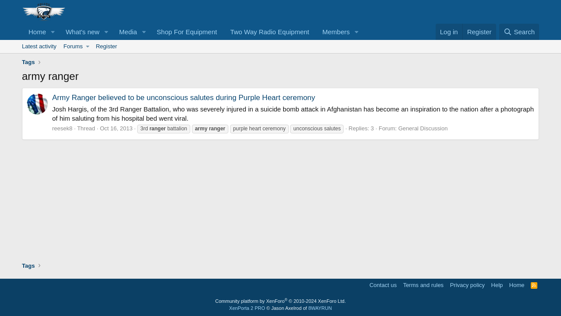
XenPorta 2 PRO (247, 308)
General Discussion (423, 128)
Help (497, 285)
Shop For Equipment (187, 32)
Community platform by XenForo (280, 301)
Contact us (383, 285)
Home (37, 32)
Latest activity (39, 46)
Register (106, 46)
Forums (73, 46)
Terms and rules (423, 285)
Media (128, 32)
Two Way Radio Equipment (269, 32)
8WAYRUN (320, 308)
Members (336, 32)
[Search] (519, 32)
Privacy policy (467, 285)
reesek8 (62, 128)
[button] (53, 32)
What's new (82, 32)
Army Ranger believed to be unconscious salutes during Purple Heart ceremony (183, 97)
